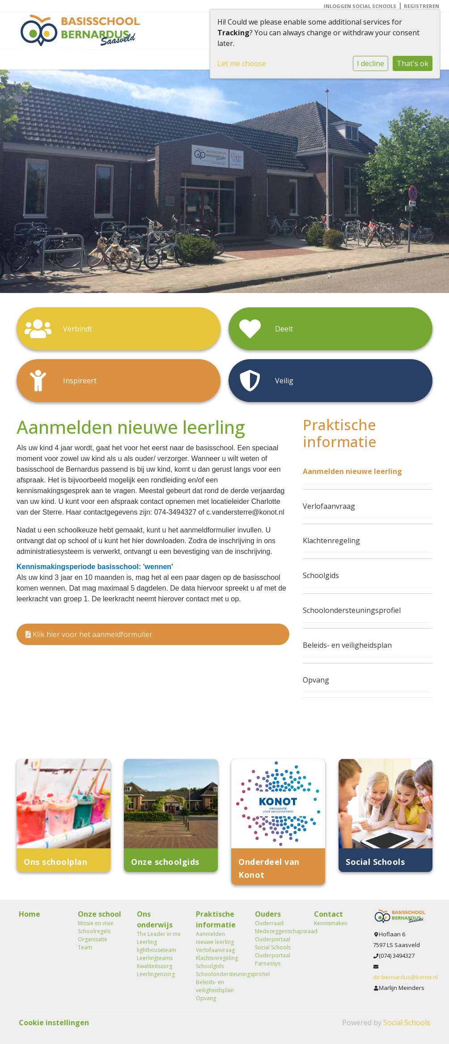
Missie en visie (96, 923)
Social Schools (406, 1022)
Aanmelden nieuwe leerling (352, 471)
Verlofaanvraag (329, 506)
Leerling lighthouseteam (156, 946)
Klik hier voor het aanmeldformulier (88, 634)
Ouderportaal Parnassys (272, 959)
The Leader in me (159, 934)
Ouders (268, 914)
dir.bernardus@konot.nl (405, 977)
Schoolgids (321, 575)
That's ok (412, 63)
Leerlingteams (155, 958)
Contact (328, 914)
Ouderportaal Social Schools (273, 943)
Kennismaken (330, 923)
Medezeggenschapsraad (278, 931)
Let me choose (241, 63)
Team (85, 947)
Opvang (316, 680)
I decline (370, 63)
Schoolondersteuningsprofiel (352, 610)
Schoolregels (94, 931)
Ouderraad (269, 923)
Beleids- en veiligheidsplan (347, 645)
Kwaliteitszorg (154, 966)
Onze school (99, 914)
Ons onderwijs (155, 919)
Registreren (421, 6)
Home (29, 914)
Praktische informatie (216, 919)
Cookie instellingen (54, 1022)
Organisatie (92, 939)
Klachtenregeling (331, 540)
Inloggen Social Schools (360, 6)
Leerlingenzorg (156, 974)
